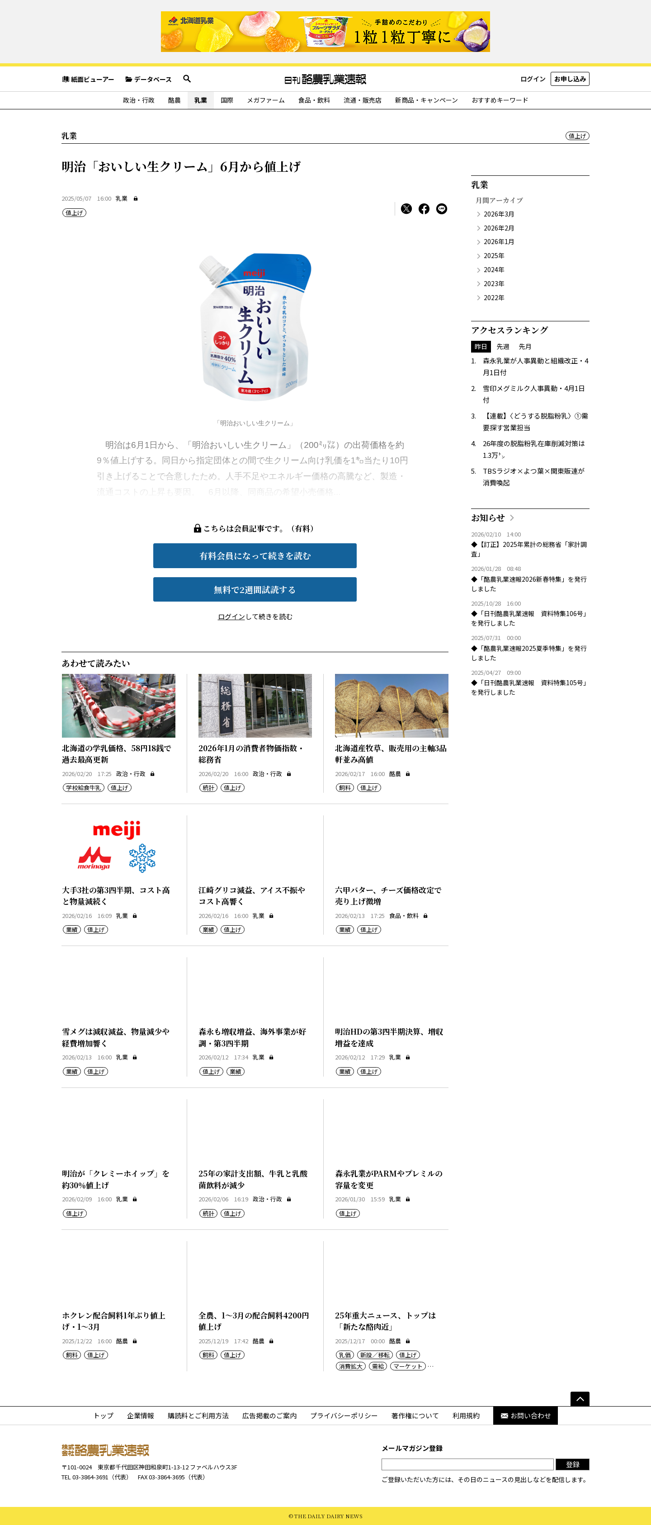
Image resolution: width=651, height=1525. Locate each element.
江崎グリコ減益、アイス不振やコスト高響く (251, 895)
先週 (503, 346)
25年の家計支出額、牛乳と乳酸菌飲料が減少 (252, 1179)
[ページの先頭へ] (580, 1399)
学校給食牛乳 (83, 787)
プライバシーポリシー (344, 1415)
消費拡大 (351, 1366)
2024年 (494, 269)
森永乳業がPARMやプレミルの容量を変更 (389, 1179)
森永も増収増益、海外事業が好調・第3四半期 (252, 1037)
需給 (378, 1366)
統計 (208, 787)
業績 (72, 929)
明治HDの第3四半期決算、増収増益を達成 (389, 1037)
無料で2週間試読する (255, 589)
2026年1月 (499, 241)
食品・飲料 (314, 99)
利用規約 (466, 1415)
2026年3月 (499, 213)
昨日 (481, 346)
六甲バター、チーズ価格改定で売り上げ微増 (388, 895)
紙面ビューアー (87, 79)
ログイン (533, 78)
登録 (573, 1464)
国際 (227, 99)
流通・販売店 (363, 99)
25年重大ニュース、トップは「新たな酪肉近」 (385, 1320)
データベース (148, 79)
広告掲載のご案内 (269, 1415)
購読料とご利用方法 (198, 1415)
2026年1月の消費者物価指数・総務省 (251, 753)
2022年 (494, 297)
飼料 (345, 787)
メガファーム (266, 99)
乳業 (200, 99)
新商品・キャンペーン (426, 99)
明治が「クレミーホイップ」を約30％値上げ (116, 1179)
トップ (103, 1415)
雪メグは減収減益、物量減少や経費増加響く (116, 1037)
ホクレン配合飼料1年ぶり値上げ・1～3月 (113, 1320)
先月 (525, 346)
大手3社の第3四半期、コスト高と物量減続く (116, 895)
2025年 (494, 255)
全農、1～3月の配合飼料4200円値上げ (253, 1320)
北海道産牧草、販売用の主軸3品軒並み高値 (391, 753)
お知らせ (488, 517)
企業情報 (140, 1415)
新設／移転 (375, 1355)
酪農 (174, 99)
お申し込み (570, 78)
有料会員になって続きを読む (255, 555)
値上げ (577, 136)
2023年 (494, 283)
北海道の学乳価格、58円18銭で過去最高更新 (116, 753)
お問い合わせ (525, 1415)
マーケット (408, 1366)
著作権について (415, 1415)
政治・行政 (139, 99)
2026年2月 (499, 227)
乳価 (345, 1355)
